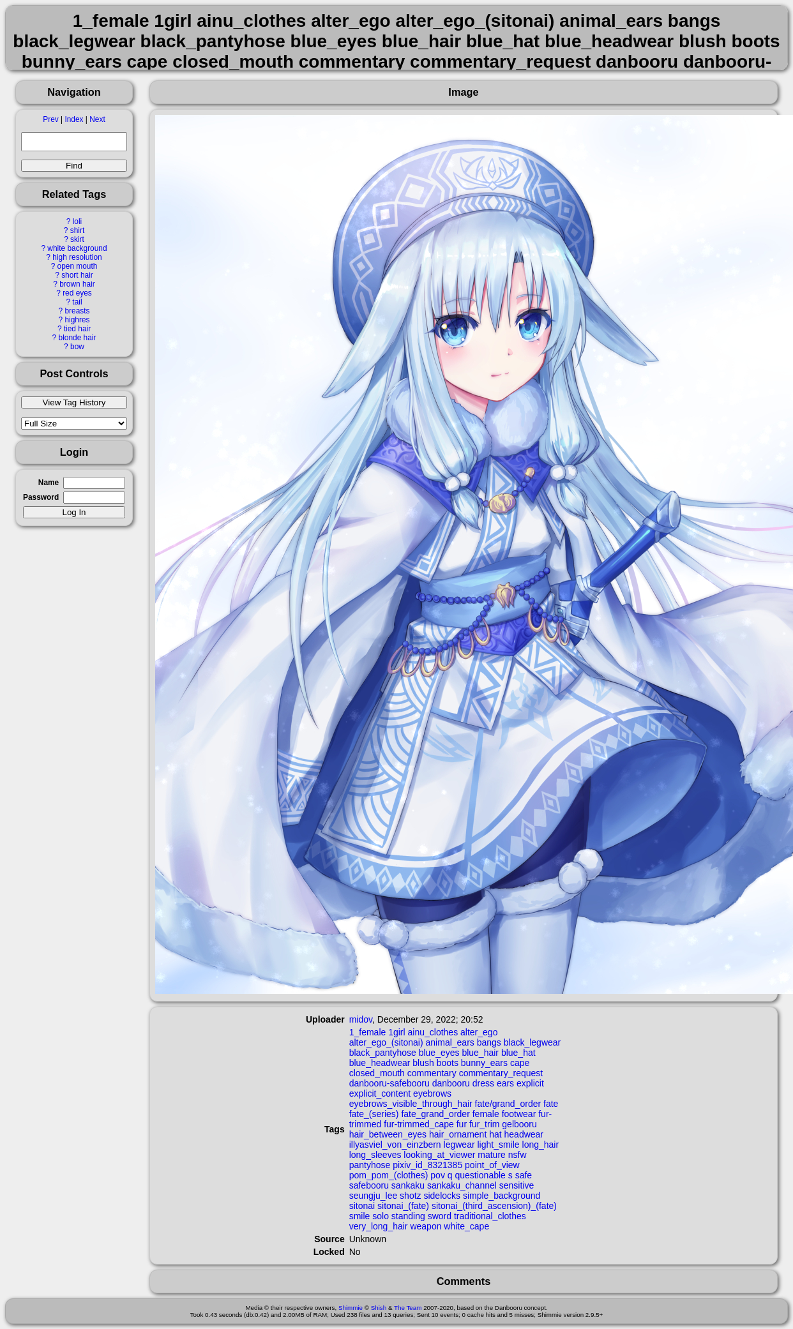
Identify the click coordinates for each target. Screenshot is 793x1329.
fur (462, 1124)
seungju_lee (373, 1195)
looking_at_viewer (439, 1155)
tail (77, 301)
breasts (76, 310)
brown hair (77, 284)
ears (505, 1083)
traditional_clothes (490, 1216)
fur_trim (484, 1124)
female (485, 1114)
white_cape (466, 1226)
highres (76, 319)
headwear (524, 1134)
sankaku (408, 1185)
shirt (77, 230)
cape (519, 1063)
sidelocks (441, 1195)
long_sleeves (375, 1155)
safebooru (369, 1185)
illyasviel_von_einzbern (395, 1144)
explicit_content (380, 1093)
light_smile (498, 1144)
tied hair (77, 328)
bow (77, 346)
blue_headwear (380, 1063)
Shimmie (350, 1307)
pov (437, 1175)
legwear (459, 1144)
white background (77, 248)
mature (492, 1155)
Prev (50, 119)
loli (77, 221)
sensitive (516, 1185)
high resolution (77, 257)
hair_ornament (458, 1134)
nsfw (517, 1155)
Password (41, 497)
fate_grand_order (435, 1114)
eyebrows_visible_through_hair (410, 1104)
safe (523, 1175)
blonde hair (77, 337)
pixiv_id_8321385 (427, 1165)
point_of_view (492, 1165)
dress (483, 1083)
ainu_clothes (433, 1032)
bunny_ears (484, 1063)
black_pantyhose (382, 1052)
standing (408, 1216)
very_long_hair (378, 1226)
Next (97, 119)
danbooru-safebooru (389, 1083)
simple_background (501, 1195)
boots (447, 1063)
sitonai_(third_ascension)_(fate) (494, 1206)
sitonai (362, 1206)
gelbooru (519, 1124)
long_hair (540, 1144)
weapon (425, 1226)
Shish (379, 1307)
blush (423, 1063)
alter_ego (478, 1032)
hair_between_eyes (388, 1134)
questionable (480, 1175)
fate (550, 1104)
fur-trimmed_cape (419, 1124)
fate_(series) (374, 1114)
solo (380, 1216)
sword (439, 1216)
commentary (432, 1073)
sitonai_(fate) (403, 1206)
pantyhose (370, 1165)
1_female (367, 1032)
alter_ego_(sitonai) (386, 1042)
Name (48, 482)
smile (359, 1216)
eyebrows (432, 1093)
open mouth (77, 266)
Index (73, 119)
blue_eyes (439, 1052)
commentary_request (501, 1073)
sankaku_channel (462, 1185)
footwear (519, 1114)
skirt (77, 239)
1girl (396, 1032)
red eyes (77, 293)
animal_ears (450, 1042)
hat (495, 1134)
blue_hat (518, 1052)
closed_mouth (377, 1073)
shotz (410, 1195)
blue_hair (480, 1052)
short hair (77, 275)
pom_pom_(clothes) (388, 1175)
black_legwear (532, 1042)
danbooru (451, 1083)
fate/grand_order (508, 1104)
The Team (407, 1307)
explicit (530, 1083)
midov (360, 1019)
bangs (489, 1042)
